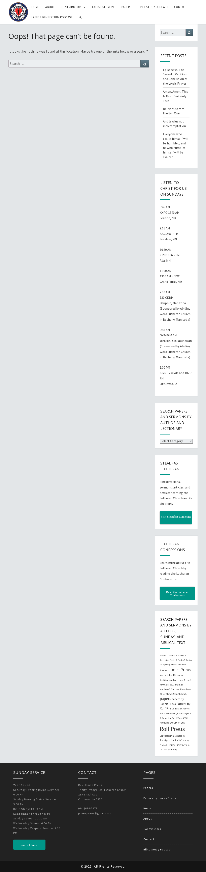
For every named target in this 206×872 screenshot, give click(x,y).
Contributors (71, 7)
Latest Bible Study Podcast (52, 17)
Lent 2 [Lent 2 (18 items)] (182, 680)
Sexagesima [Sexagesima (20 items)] (179, 735)
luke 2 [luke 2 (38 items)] (163, 684)
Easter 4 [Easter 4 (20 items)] (173, 660)
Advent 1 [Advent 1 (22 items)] (164, 655)
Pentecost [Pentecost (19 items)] (170, 713)
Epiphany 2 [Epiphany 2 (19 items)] (166, 664)
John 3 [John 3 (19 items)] (163, 675)
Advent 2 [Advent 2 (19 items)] (173, 655)
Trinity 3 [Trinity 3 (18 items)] (163, 745)
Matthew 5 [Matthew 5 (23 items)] (165, 689)
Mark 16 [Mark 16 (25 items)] (179, 684)
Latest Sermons (103, 7)
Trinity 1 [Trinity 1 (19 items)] (178, 740)
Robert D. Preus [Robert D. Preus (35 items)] (175, 722)
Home (35, 7)
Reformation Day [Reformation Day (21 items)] (167, 718)
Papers (126, 7)
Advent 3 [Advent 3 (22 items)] (181, 655)
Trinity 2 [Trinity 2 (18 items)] (186, 740)
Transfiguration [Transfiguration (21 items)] (167, 740)
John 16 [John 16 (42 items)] (170, 675)
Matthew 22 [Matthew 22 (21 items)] (168, 694)
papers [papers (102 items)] (165, 698)
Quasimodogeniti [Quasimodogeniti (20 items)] (184, 713)
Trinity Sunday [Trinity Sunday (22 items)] (169, 749)
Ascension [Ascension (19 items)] (164, 660)
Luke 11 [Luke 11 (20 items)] (171, 684)
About (50, 7)
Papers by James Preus (159, 798)
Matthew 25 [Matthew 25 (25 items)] (180, 693)
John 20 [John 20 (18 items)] (179, 675)
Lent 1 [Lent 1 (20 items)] (176, 680)
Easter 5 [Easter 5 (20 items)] (181, 660)
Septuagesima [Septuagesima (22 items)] (167, 735)
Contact (180, 7)
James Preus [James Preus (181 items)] (179, 669)
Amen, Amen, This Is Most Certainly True (175, 96)
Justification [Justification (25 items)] (166, 679)
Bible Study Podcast (152, 7)
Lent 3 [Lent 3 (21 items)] (188, 680)
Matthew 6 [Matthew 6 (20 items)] (176, 689)
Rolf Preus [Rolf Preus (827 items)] (172, 729)
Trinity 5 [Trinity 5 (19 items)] (171, 744)
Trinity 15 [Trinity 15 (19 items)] (180, 744)
